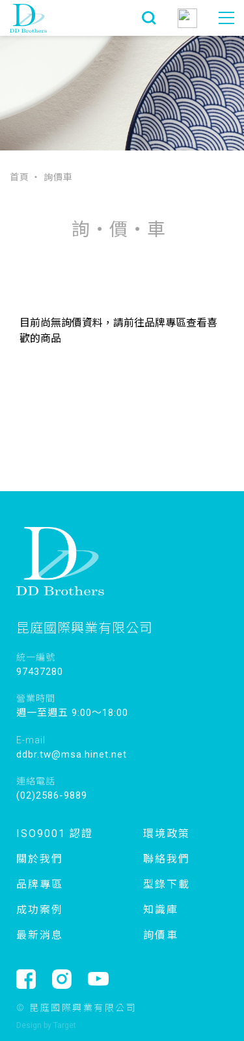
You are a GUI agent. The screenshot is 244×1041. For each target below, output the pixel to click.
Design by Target (46, 1025)
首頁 (19, 176)
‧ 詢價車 (52, 176)
